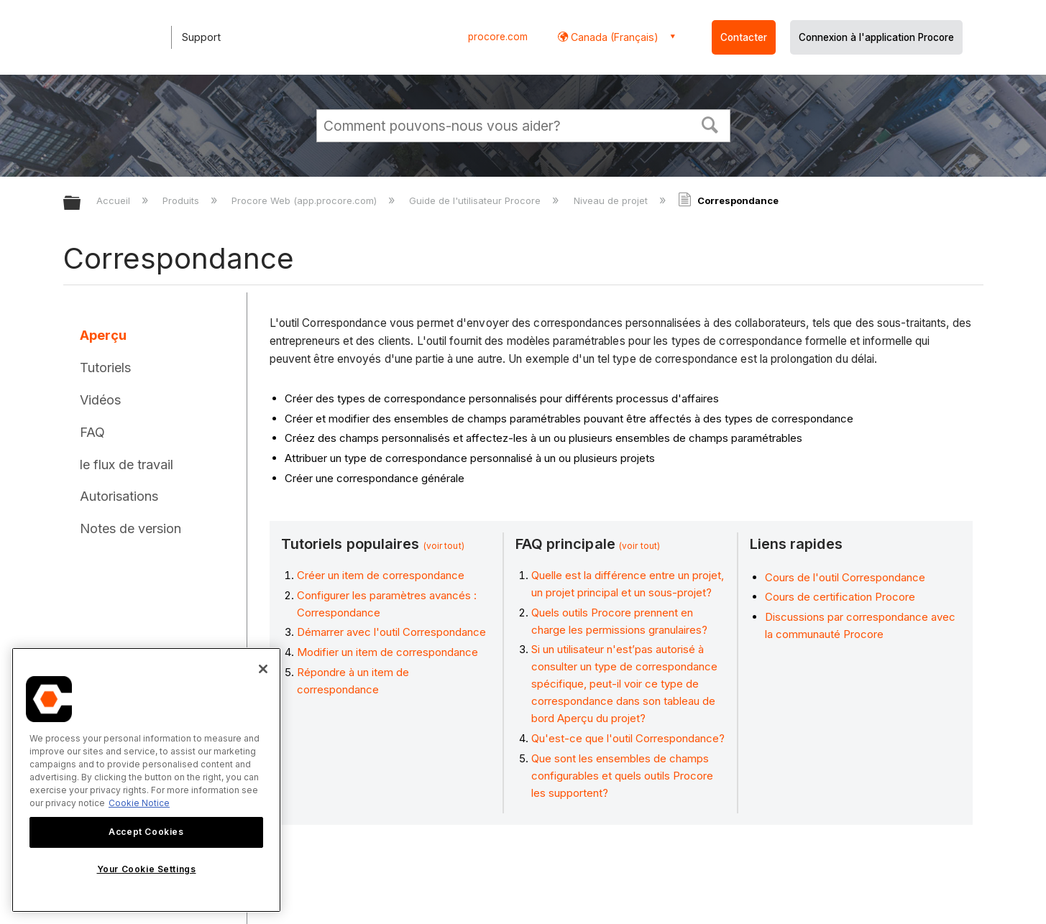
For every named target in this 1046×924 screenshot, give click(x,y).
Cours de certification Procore (840, 597)
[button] (709, 123)
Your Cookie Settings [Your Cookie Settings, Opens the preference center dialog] (146, 869)
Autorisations (119, 496)
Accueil (114, 200)
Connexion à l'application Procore (876, 37)
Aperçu (103, 335)
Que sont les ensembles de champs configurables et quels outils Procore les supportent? (622, 776)
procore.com (498, 36)
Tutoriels (105, 367)
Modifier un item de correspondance (387, 652)
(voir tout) (443, 545)
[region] (146, 780)
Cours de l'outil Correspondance (845, 577)
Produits (182, 200)
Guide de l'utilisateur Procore (476, 200)
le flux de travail (126, 464)
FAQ (92, 432)
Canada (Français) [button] (613, 37)
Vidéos (100, 399)
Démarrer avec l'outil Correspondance (391, 632)
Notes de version (130, 528)
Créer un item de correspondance (380, 575)
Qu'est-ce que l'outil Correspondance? (628, 738)
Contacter (743, 37)
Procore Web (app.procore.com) (305, 200)
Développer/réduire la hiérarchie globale (81, 203)
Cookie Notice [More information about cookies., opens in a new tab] (139, 803)
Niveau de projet (612, 200)
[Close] (263, 669)
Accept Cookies (146, 831)
